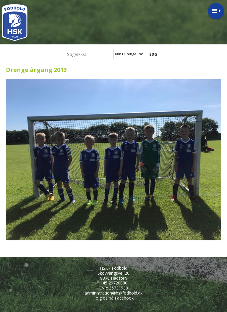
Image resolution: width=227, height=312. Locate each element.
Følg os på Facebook (113, 298)
